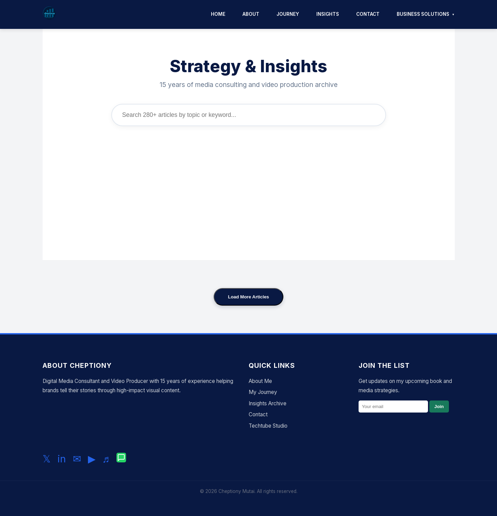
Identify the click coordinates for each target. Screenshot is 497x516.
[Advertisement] (249, 188)
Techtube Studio (268, 425)
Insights (327, 14)
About (250, 14)
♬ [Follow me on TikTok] (106, 459)
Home (218, 14)
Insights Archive (267, 403)
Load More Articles (248, 296)
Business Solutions (423, 14)
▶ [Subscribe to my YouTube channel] (91, 459)
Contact (368, 14)
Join (439, 406)
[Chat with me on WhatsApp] (121, 459)
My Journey (263, 392)
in (61, 459)
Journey (287, 14)
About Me (260, 381)
